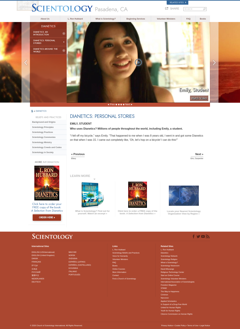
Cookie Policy (180, 325)
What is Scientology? (106, 19)
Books (203, 19)
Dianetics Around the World (45, 50)
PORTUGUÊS (74, 275)
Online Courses (118, 269)
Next (127, 104)
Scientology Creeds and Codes (47, 147)
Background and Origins (44, 122)
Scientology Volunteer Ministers (173, 279)
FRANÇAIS (36, 262)
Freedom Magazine (168, 285)
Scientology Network (169, 256)
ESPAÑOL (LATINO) (77, 262)
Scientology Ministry (42, 142)
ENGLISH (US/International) (43, 252)
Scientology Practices (42, 132)
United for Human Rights (171, 307)
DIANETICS (41, 111)
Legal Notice (205, 325)
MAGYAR (72, 252)
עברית (35, 265)
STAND (164, 288)
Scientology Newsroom (170, 266)
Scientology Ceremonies (44, 137)
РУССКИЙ (36, 272)
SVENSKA (73, 258)
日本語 (34, 269)
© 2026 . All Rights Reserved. (56, 325)
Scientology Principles (43, 127)
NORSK (72, 255)
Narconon (165, 298)
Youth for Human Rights (170, 311)
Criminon (164, 295)
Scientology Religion (169, 259)
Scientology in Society (43, 152)
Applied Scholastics (168, 301)
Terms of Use (192, 325)
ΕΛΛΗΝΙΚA (73, 268)
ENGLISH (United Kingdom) (43, 255)
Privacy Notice (167, 325)
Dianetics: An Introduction (41, 33)
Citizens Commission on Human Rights (176, 314)
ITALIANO (73, 271)
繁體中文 (35, 275)
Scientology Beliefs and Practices (126, 253)
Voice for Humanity (120, 256)
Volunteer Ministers (166, 19)
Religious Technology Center (172, 272)
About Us (45, 19)
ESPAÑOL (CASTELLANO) (80, 265)
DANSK (35, 258)
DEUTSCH (36, 282)
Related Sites (178, 2)
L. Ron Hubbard (75, 19)
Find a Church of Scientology (124, 279)
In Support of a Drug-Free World (174, 304)
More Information (119, 272)
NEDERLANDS (38, 279)
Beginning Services (135, 19)
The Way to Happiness (170, 291)
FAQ (188, 19)
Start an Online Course (170, 275)
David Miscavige (167, 269)
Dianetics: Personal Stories (44, 42)
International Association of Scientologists (177, 282)
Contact (115, 275)
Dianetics (164, 253)
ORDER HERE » (47, 217)
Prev (112, 104)
